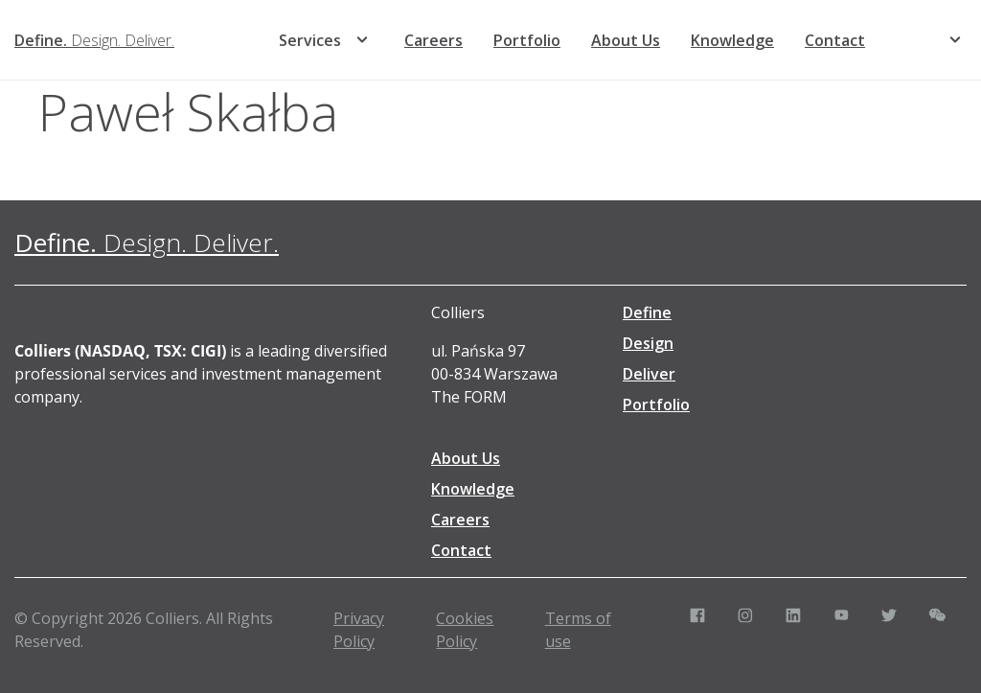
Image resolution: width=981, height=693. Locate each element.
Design (648, 343)
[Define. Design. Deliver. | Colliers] (94, 40)
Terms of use (578, 630)
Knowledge (732, 40)
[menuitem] (910, 40)
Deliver (649, 373)
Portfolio (526, 40)
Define (647, 312)
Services (310, 40)
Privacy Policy (358, 630)
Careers (433, 40)
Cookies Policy (464, 630)
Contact (835, 40)
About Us (625, 40)
